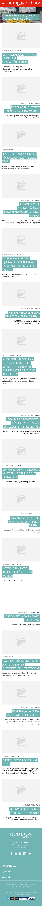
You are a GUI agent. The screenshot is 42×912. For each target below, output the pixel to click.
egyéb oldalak (35, 612)
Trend (17, 756)
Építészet (18, 51)
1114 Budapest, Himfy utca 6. (21, 845)
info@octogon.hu (21, 848)
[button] (27, 3)
